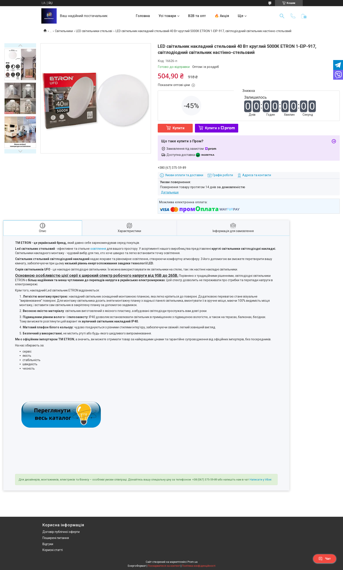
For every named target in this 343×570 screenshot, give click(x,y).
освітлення (98, 248)
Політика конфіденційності (198, 565)
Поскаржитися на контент (164, 565)
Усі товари (167, 16)
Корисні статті (52, 550)
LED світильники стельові (94, 31)
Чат (324, 559)
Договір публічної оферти (61, 532)
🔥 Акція (222, 16)
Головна (143, 16)
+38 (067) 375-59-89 (204, 479)
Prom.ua (192, 561)
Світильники (64, 31)
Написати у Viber (260, 479)
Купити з (220, 128)
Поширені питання (55, 538)
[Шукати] (282, 16)
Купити (178, 128)
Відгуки (47, 544)
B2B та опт (197, 16)
